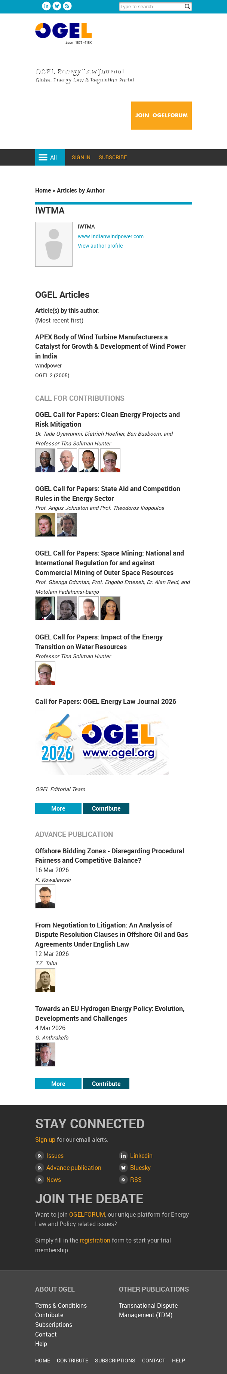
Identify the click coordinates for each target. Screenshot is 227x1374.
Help (41, 1344)
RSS (136, 1179)
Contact (46, 1334)
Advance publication (73, 1167)
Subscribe (113, 157)
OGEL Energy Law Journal (71, 36)
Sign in (81, 157)
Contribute (106, 808)
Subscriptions (53, 1324)
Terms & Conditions (61, 1305)
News (53, 1179)
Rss (67, 5)
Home (43, 190)
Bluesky (56, 5)
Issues (55, 1155)
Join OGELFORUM (161, 116)
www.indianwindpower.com (111, 236)
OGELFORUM (87, 1214)
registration (95, 1240)
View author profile (100, 245)
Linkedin (46, 5)
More (58, 808)
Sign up (45, 1139)
